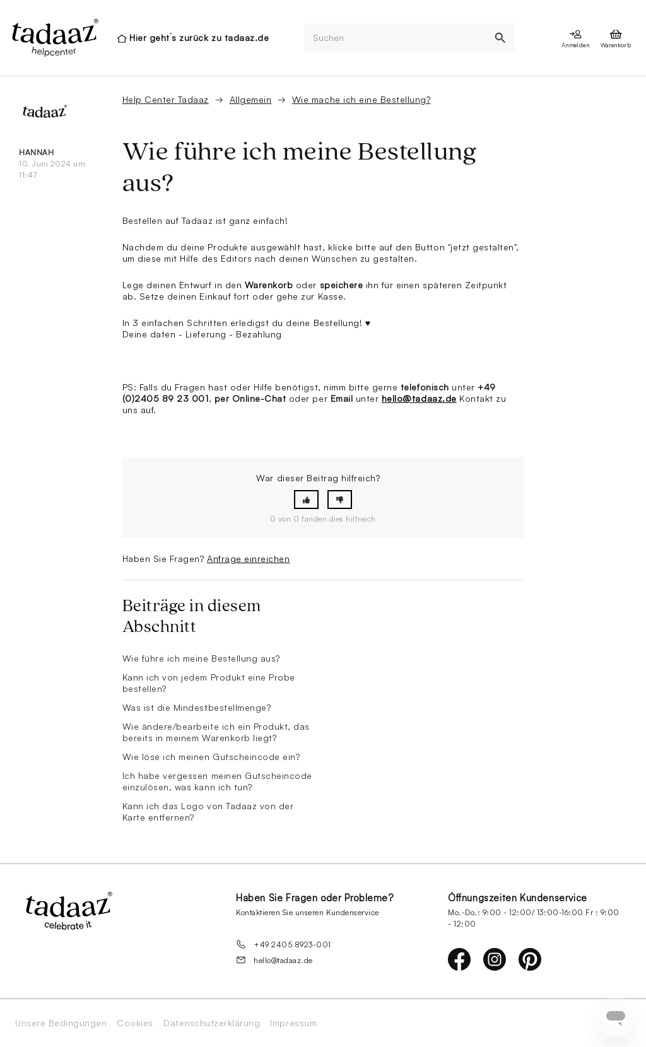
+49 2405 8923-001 (283, 944)
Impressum (293, 1023)
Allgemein (251, 99)
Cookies (135, 1023)
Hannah (36, 152)
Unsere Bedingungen (61, 1023)
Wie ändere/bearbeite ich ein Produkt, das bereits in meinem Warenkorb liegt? (216, 732)
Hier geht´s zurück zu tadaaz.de (199, 37)
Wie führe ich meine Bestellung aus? (201, 658)
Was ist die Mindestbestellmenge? (196, 707)
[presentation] (54, 38)
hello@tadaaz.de (419, 398)
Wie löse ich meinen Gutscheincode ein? (211, 756)
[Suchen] (395, 38)
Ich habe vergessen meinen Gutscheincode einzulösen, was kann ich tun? (217, 781)
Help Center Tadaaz (165, 99)
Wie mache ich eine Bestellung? (361, 99)
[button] (306, 500)
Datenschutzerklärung (211, 1023)
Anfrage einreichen (248, 558)
